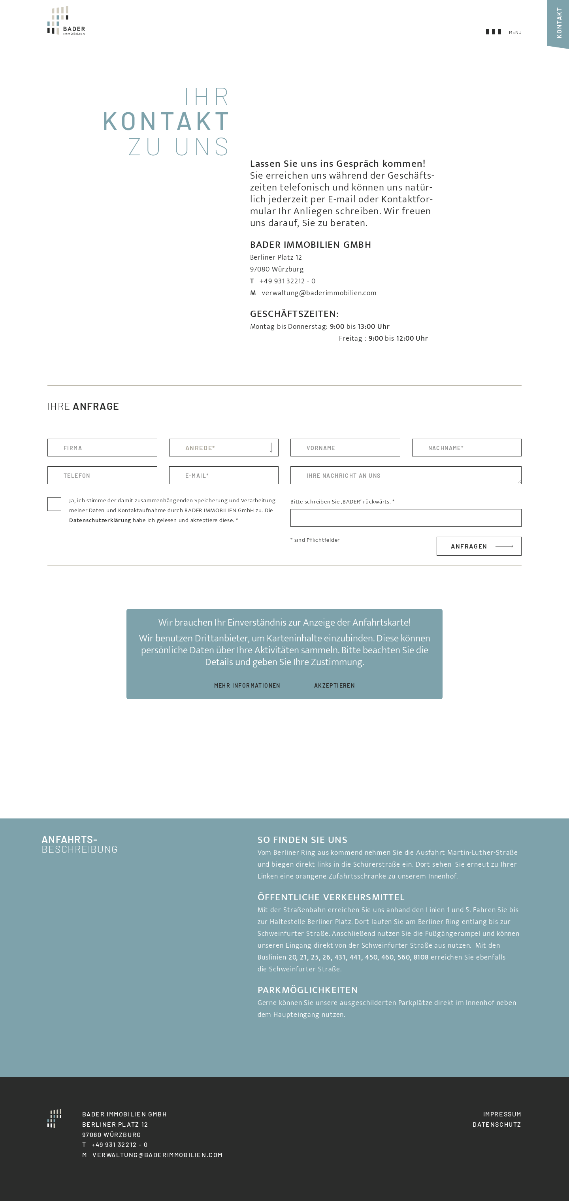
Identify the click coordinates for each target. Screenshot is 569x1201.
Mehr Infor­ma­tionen (247, 685)
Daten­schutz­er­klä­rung (100, 520)
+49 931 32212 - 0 (287, 281)
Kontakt (559, 22)
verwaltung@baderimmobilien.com (319, 293)
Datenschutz (497, 1124)
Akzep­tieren (334, 685)
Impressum (502, 1114)
